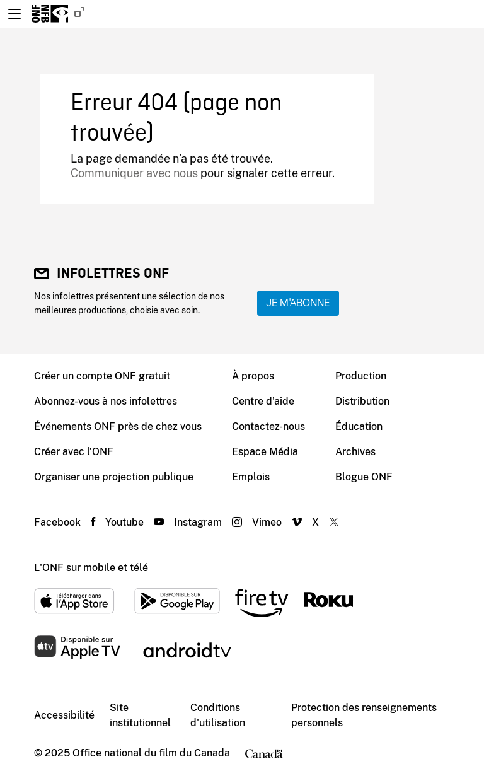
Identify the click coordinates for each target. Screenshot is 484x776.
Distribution (362, 401)
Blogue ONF (364, 477)
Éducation (359, 426)
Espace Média (265, 452)
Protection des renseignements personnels (364, 715)
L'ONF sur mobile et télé (91, 568)
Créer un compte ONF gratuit (102, 376)
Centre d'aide (263, 401)
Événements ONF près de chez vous (118, 426)
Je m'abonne (298, 303)
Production (360, 376)
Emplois (251, 477)
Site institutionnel (140, 715)
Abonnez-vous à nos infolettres (105, 401)
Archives (355, 452)
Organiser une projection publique (113, 477)
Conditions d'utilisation (217, 715)
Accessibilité (64, 715)
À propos (253, 376)
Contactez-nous (268, 426)
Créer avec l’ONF (73, 452)
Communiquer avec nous (134, 173)
